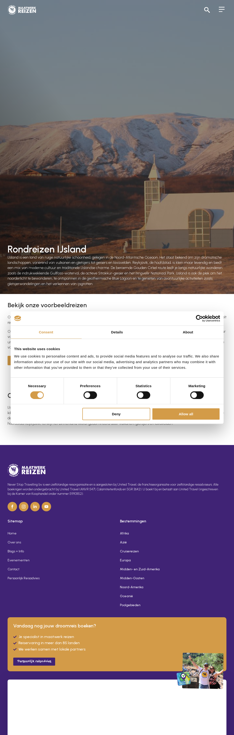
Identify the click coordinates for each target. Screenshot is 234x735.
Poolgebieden (130, 605)
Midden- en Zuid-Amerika (140, 569)
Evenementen (19, 560)
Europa (125, 560)
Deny (116, 414)
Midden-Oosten (132, 578)
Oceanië (126, 596)
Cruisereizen (129, 551)
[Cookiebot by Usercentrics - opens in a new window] (199, 318)
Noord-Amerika (131, 587)
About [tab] (188, 332)
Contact (13, 569)
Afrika (124, 533)
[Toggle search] (207, 10)
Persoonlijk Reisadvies (24, 578)
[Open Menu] (221, 10)
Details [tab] (117, 332)
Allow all (186, 414)
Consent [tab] (46, 332)
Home (12, 533)
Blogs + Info (16, 551)
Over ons (14, 542)
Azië (123, 542)
